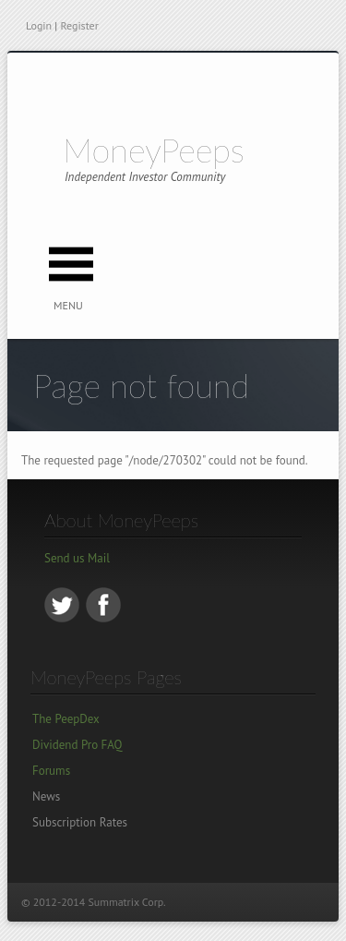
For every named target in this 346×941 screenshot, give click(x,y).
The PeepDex (66, 719)
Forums (51, 770)
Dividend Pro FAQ (77, 745)
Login (39, 25)
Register (79, 25)
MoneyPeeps (154, 149)
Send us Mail (77, 558)
